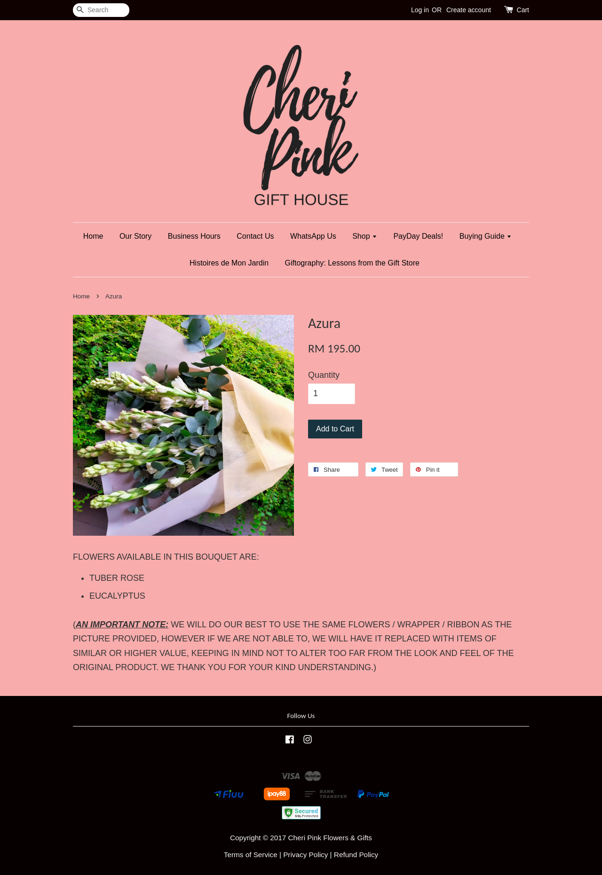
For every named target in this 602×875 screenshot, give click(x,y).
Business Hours (194, 236)
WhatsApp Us (313, 236)
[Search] (101, 10)
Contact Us (255, 236)
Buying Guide (485, 236)
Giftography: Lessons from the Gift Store (352, 263)
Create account (468, 10)
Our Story (135, 236)
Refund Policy (356, 855)
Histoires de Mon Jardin (229, 263)
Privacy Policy (305, 855)
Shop (364, 236)
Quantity (324, 375)
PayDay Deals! (418, 236)
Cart (523, 10)
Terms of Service (250, 855)
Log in (420, 10)
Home (93, 236)
